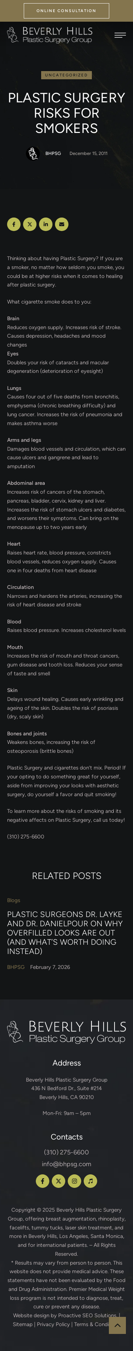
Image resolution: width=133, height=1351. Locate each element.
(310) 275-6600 (66, 1152)
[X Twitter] (30, 224)
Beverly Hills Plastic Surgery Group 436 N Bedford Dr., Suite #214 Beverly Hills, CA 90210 (66, 1089)
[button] (66, 10)
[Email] (61, 224)
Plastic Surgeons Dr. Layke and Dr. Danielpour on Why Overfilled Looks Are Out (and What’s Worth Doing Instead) (65, 933)
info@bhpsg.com (66, 1164)
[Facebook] (14, 224)
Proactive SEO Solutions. (87, 1315)
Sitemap (23, 1324)
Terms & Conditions (97, 1324)
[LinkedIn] (45, 224)
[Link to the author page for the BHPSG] (33, 153)
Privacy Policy (53, 1324)
